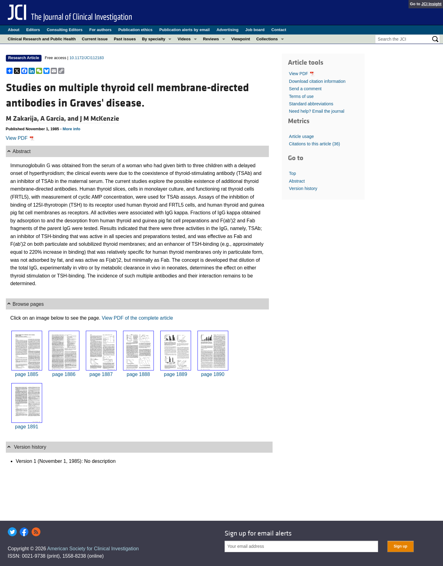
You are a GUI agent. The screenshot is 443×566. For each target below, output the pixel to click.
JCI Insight (431, 4)
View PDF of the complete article (137, 318)
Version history (303, 188)
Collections (267, 39)
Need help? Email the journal (316, 111)
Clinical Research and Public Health (42, 39)
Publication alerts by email (184, 29)
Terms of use (301, 96)
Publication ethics (135, 29)
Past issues (125, 39)
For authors (100, 29)
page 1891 (26, 426)
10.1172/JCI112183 (87, 57)
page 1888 (138, 374)
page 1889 (175, 374)
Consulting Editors (64, 29)
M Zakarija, (23, 118)
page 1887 (101, 374)
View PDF (20, 138)
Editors (33, 29)
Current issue (95, 39)
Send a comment (305, 88)
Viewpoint (240, 39)
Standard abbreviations (311, 103)
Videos (184, 39)
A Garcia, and (60, 118)
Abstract (297, 181)
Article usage (301, 136)
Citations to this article (314, 143)
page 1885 (26, 374)
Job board (255, 29)
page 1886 (64, 374)
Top (292, 173)
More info (72, 129)
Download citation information (317, 81)
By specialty (153, 39)
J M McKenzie (99, 118)
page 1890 (213, 374)
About (14, 29)
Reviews (211, 39)
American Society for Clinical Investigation (93, 548)
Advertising (228, 29)
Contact (278, 29)
